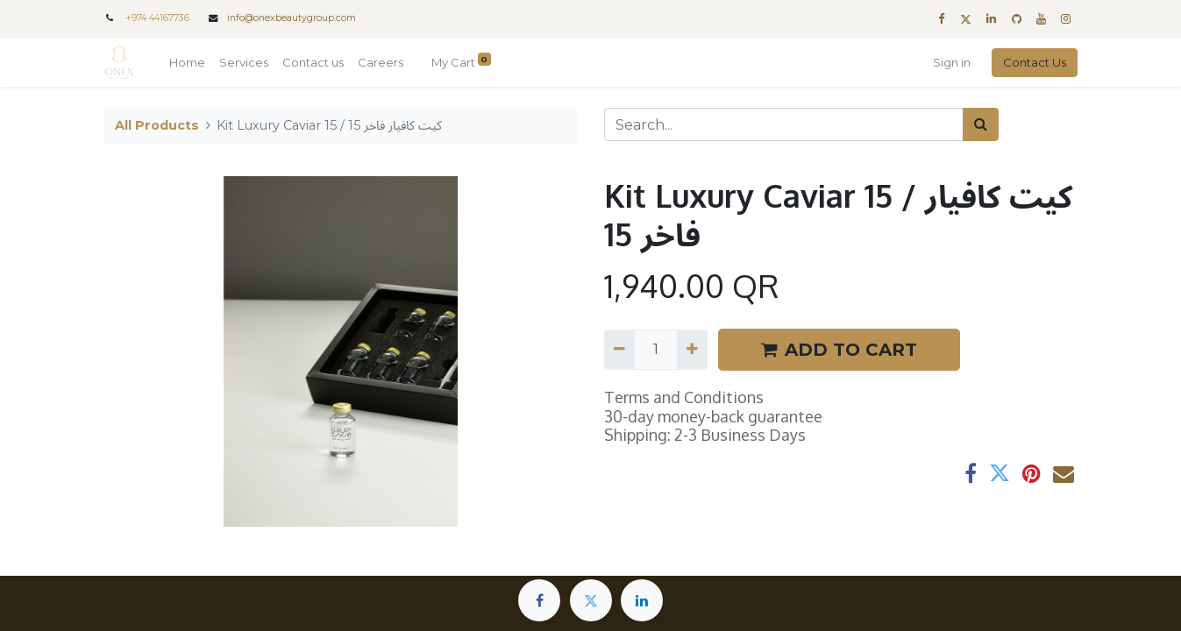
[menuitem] (187, 63)
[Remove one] (619, 350)
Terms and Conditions (684, 397)
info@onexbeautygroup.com (291, 18)
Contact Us (1034, 62)
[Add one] (692, 350)
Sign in (952, 62)
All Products (157, 125)
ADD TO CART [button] (839, 349)
